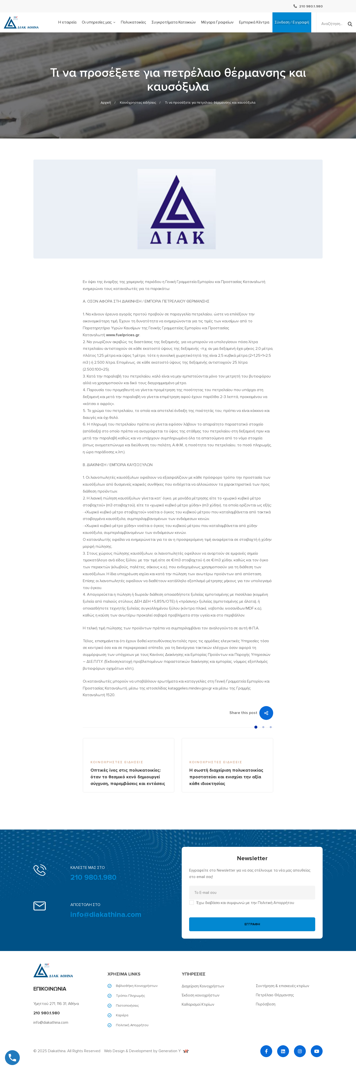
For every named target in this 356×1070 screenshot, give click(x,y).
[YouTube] (317, 1051)
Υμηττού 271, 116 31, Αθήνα (56, 1003)
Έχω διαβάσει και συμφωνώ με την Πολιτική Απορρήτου (245, 902)
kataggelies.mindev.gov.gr (190, 688)
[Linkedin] (283, 1051)
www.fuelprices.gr (122, 335)
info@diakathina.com (105, 914)
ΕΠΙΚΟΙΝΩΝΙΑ (49, 989)
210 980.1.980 (93, 877)
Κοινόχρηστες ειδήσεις (138, 102)
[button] (255, 727)
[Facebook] (266, 1051)
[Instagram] (300, 1051)
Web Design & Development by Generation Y (146, 1050)
